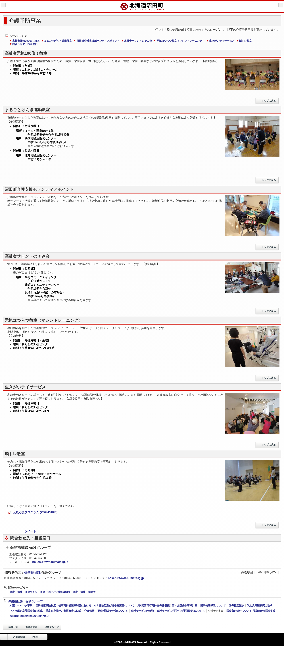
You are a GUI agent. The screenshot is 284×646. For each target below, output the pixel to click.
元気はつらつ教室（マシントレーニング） (179, 40)
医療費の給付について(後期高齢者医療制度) (251, 610)
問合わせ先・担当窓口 (24, 44)
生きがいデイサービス (220, 40)
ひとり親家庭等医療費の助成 (26, 610)
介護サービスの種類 (142, 610)
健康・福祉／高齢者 (84, 591)
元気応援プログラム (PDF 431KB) (33, 512)
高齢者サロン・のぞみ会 (136, 40)
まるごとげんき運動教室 (56, 40)
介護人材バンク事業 (21, 605)
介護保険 (89, 610)
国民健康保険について (213, 605)
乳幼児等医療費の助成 (259, 605)
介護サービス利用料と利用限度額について (181, 610)
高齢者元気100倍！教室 (24, 40)
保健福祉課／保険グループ (23, 601)
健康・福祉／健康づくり (23, 591)
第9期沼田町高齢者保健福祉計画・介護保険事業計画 (167, 605)
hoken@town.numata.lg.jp (50, 561)
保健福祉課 (32, 573)
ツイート (30, 531)
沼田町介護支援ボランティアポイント (97, 40)
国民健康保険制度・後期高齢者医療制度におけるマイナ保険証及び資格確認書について (85, 605)
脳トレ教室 (244, 40)
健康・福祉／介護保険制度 (55, 591)
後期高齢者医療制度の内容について (30, 616)
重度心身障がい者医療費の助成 (63, 610)
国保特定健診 (236, 605)
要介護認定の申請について (112, 610)
